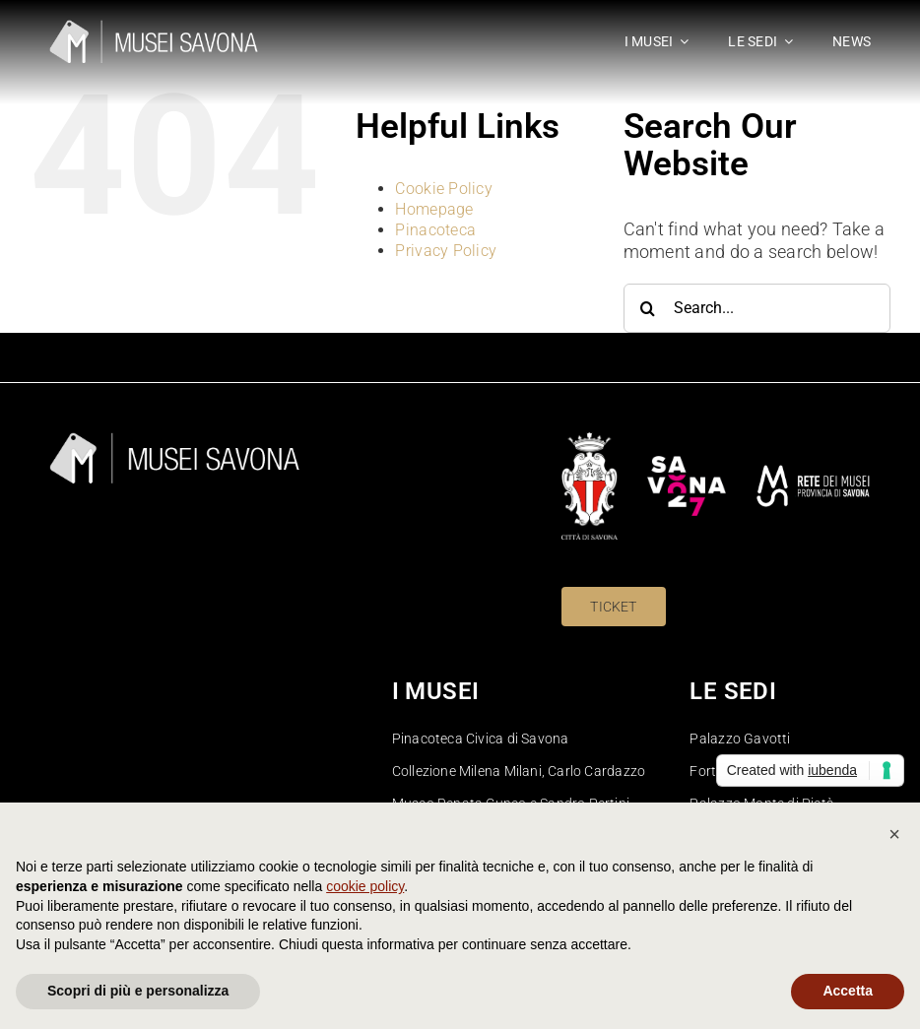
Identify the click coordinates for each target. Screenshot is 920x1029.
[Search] (648, 308)
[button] (894, 834)
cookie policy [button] (365, 886)
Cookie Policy (444, 188)
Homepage (434, 209)
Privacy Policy (445, 250)
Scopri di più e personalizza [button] (138, 990)
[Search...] (757, 308)
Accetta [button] (847, 990)
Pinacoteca (435, 230)
